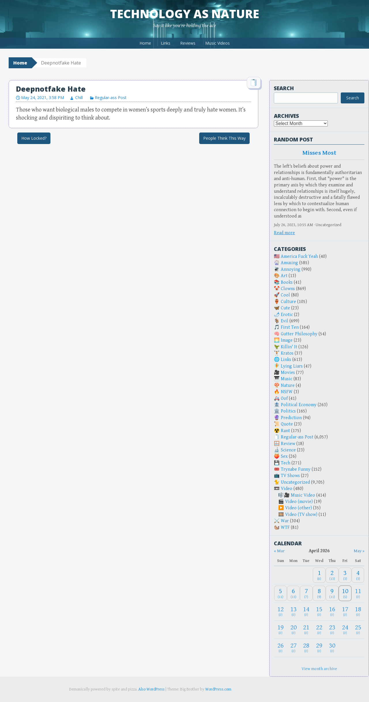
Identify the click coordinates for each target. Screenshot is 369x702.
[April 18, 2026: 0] (358, 611)
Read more (284, 233)
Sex (284, 456)
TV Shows (290, 475)
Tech (285, 463)
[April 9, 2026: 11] (332, 593)
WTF (285, 527)
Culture (288, 301)
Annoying (290, 269)
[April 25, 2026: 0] (358, 629)
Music (286, 379)
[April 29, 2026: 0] (319, 647)
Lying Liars (292, 366)
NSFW (287, 392)
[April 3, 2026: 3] (345, 575)
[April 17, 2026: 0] (345, 611)
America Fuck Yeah (299, 256)
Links (165, 43)
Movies (288, 372)
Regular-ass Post (111, 97)
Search (284, 88)
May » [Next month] (359, 550)
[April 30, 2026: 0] (332, 647)
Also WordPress (151, 689)
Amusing (289, 263)
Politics (288, 411)
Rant (285, 431)
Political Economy (299, 405)
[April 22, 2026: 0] (319, 629)
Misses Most (319, 153)
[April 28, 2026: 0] (306, 647)
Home (145, 43)
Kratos (287, 353)
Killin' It (289, 347)
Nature (288, 385)
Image (287, 340)
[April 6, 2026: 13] (293, 593)
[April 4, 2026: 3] (358, 575)
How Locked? (33, 138)
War (285, 521)
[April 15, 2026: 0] (319, 611)
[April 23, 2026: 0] (332, 629)
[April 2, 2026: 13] (332, 575)
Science (288, 450)
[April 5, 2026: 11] (280, 593)
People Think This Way (224, 138)
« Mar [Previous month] (279, 550)
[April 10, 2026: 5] (345, 593)
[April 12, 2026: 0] (280, 611)
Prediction (291, 418)
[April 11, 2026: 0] (358, 593)
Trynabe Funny (295, 469)
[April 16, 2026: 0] (332, 611)
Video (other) (298, 508)
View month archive (319, 668)
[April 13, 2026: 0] (293, 611)
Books (287, 282)
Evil (284, 321)
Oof (284, 398)
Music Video (303, 495)
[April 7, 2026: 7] (306, 593)
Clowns (288, 289)
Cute (285, 308)
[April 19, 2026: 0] (280, 629)
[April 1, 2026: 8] (319, 575)
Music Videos (217, 43)
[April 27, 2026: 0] (293, 647)
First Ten (290, 327)
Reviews (187, 43)
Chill (79, 97)
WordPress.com (218, 689)
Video (286, 488)
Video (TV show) (301, 514)
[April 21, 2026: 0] (306, 629)
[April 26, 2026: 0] (280, 647)
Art (284, 276)
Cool (285, 295)
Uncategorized (295, 482)
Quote (287, 424)
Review (288, 443)
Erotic (287, 314)
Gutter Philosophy (299, 334)
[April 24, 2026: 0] (345, 629)
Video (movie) (299, 501)
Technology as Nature (184, 14)
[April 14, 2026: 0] (306, 611)
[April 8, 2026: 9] (319, 593)
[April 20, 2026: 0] (293, 629)
